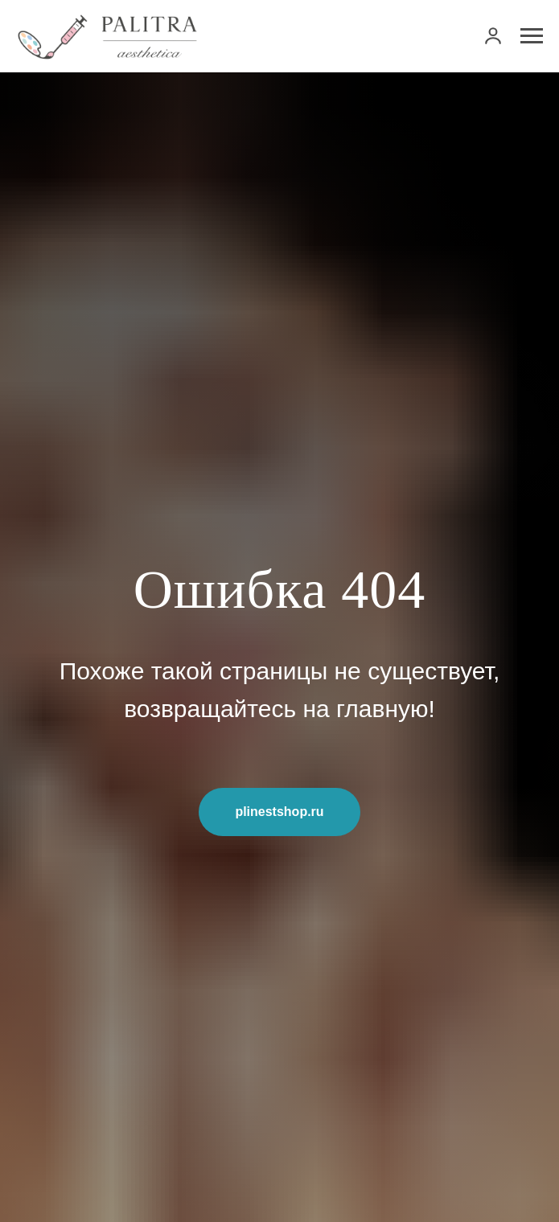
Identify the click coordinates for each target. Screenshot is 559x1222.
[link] (493, 35)
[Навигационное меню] (531, 36)
